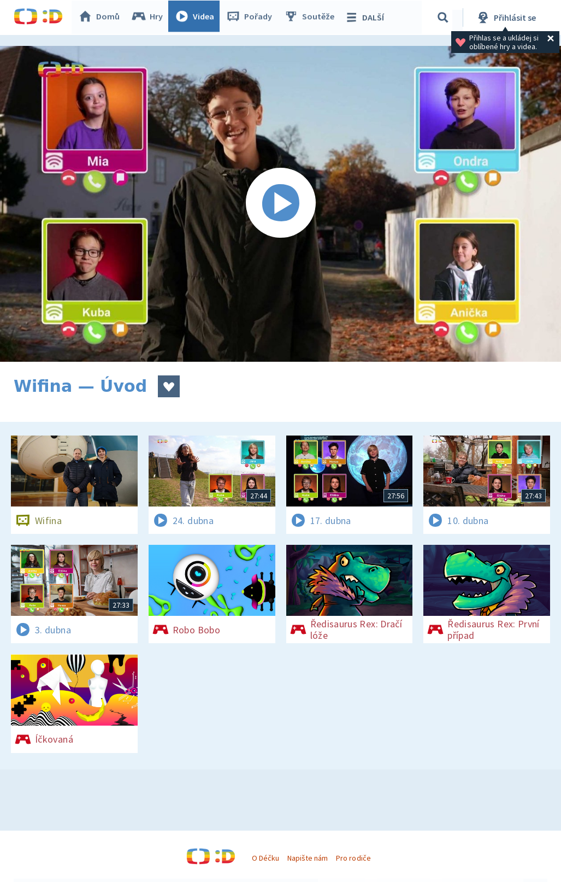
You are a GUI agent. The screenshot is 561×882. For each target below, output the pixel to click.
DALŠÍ (366, 17)
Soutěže (312, 17)
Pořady (251, 17)
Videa (197, 17)
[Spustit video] (280, 204)
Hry (150, 17)
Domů (101, 17)
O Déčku (265, 858)
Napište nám (307, 858)
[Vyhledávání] (444, 17)
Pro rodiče (353, 858)
